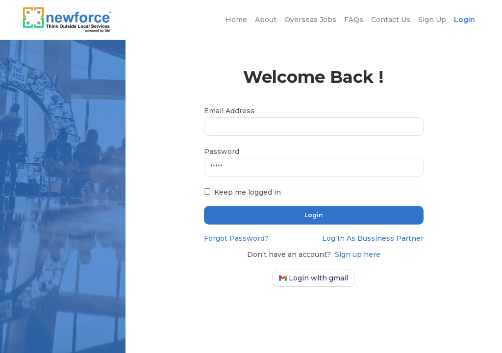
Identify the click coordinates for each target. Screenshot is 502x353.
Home (236, 19)
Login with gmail (313, 278)
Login (464, 19)
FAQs (353, 19)
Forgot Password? (236, 238)
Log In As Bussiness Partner (373, 238)
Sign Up (432, 19)
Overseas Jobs (310, 19)
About (265, 19)
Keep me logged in (247, 192)
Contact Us (390, 19)
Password (221, 151)
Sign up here (357, 254)
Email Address (229, 110)
